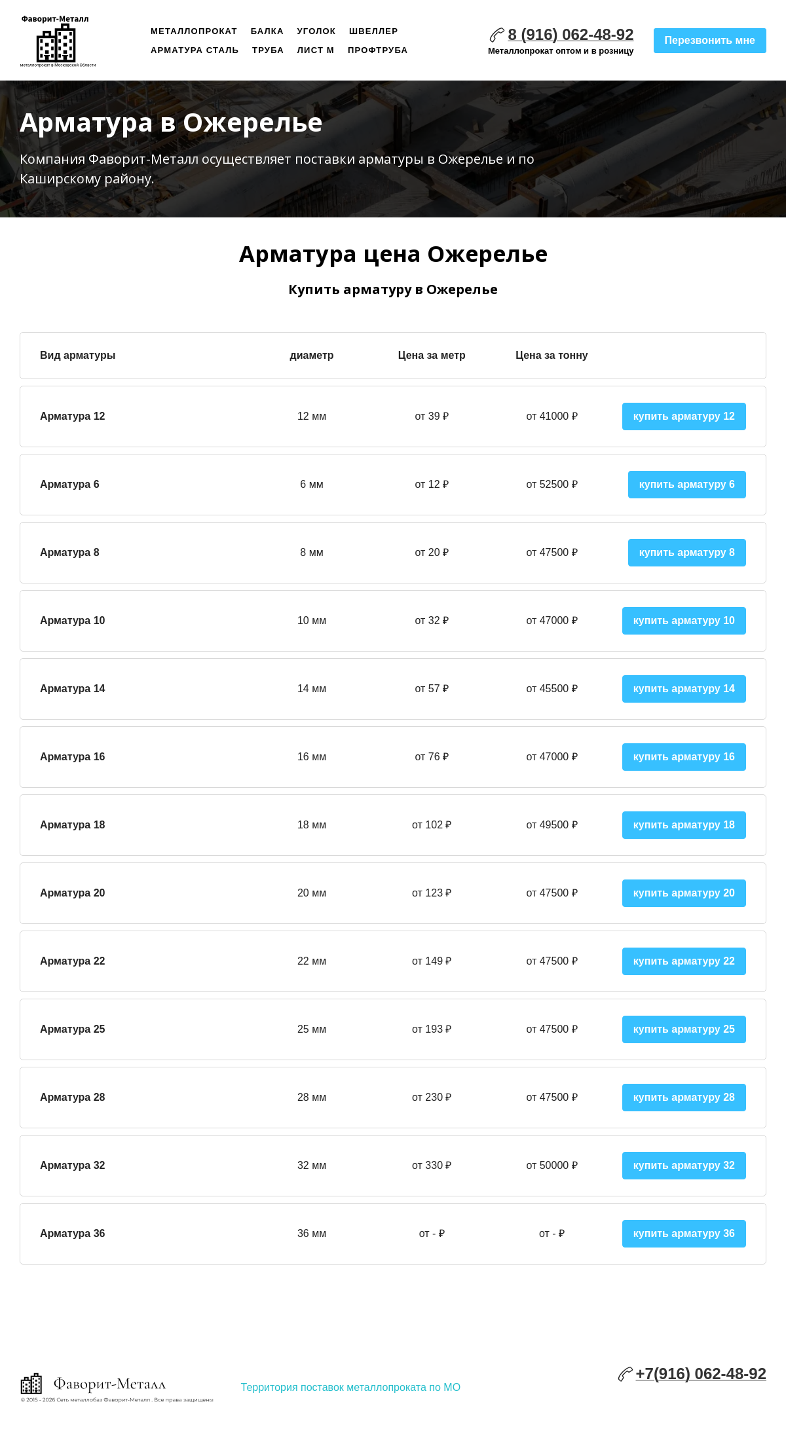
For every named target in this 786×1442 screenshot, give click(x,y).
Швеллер (373, 31)
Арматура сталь (195, 50)
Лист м (316, 50)
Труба (268, 50)
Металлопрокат (194, 31)
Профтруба (378, 50)
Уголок (316, 31)
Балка (267, 31)
